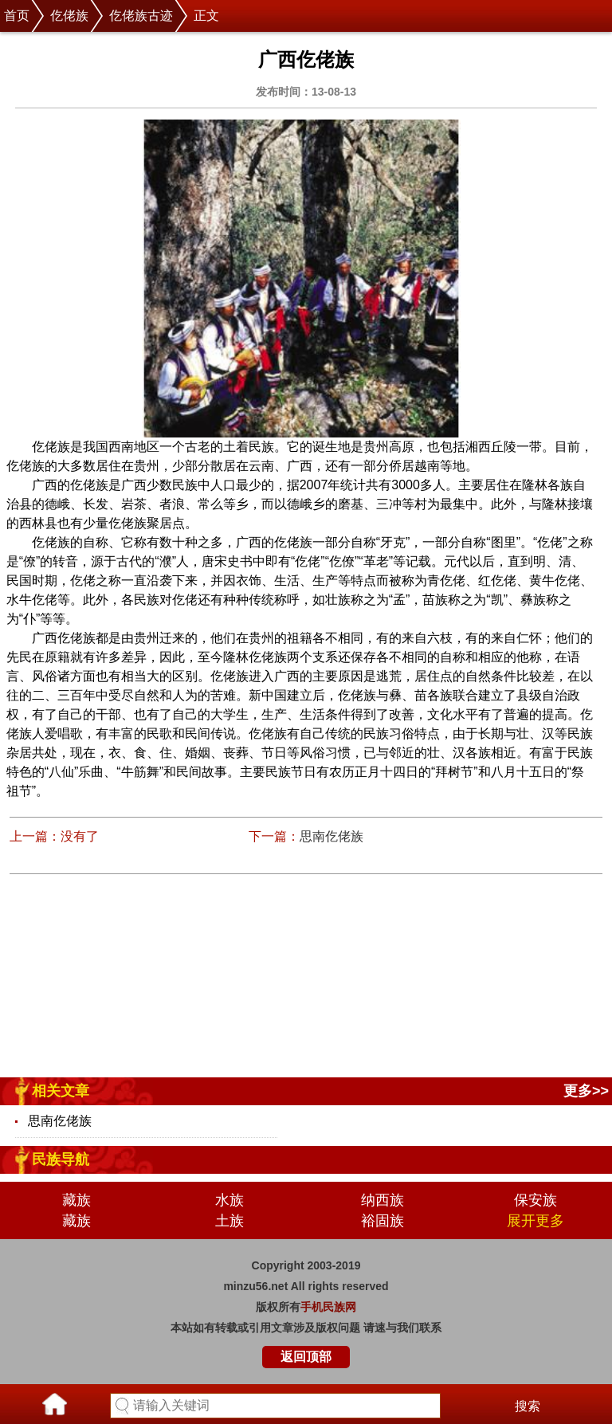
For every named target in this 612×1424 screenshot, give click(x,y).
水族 (229, 1200)
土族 (229, 1221)
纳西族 (382, 1200)
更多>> (586, 1091)
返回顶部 (306, 1356)
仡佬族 (69, 15)
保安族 (535, 1200)
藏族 (76, 1200)
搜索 (527, 1406)
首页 (16, 15)
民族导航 (60, 1159)
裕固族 (382, 1221)
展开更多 (535, 1221)
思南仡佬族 (331, 836)
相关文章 (60, 1091)
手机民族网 (328, 1306)
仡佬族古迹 (141, 15)
